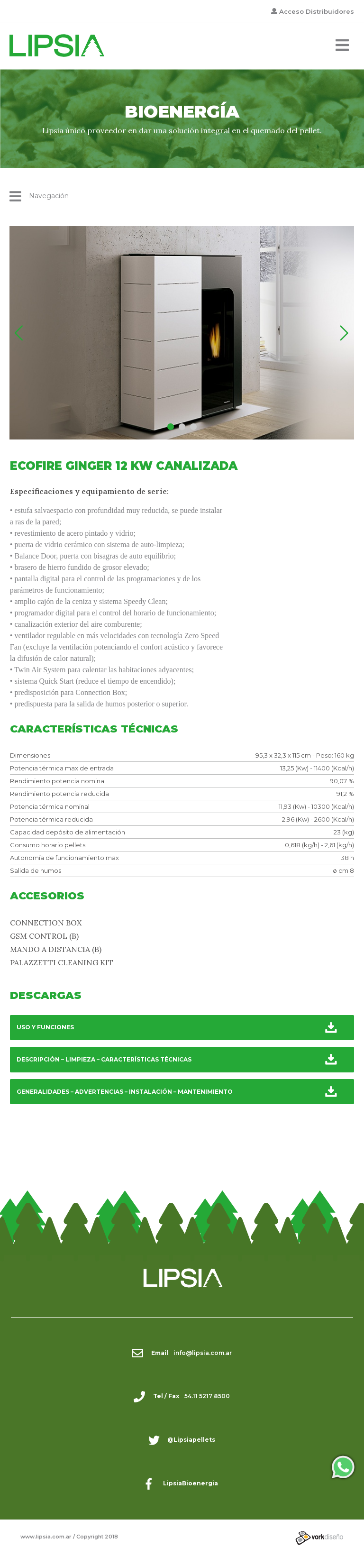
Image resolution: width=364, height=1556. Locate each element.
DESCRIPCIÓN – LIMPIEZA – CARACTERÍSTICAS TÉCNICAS (104, 1059)
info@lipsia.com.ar (202, 1352)
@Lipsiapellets (191, 1439)
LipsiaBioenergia (190, 1483)
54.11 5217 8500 (207, 1396)
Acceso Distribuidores (316, 11)
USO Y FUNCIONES (45, 1027)
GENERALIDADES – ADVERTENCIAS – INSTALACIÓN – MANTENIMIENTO (125, 1091)
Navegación (39, 196)
